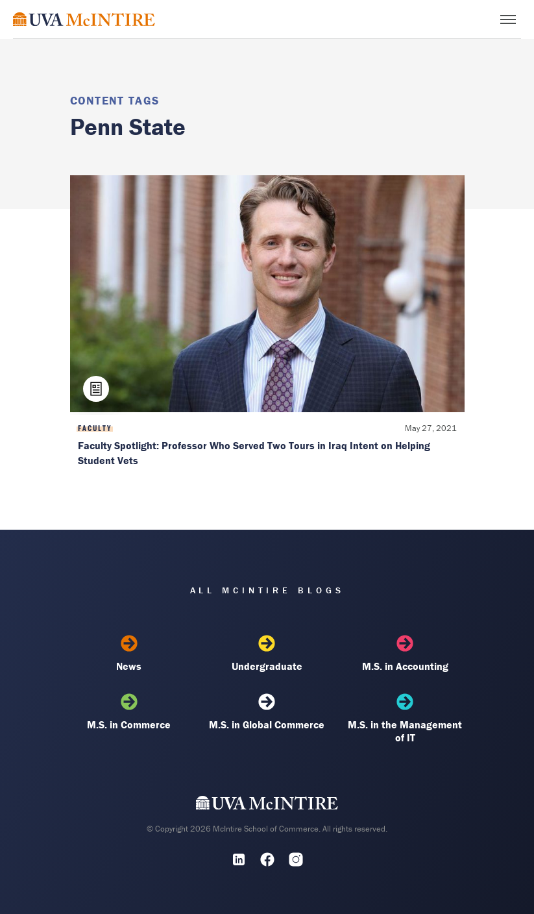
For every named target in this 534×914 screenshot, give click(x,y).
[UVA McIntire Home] (267, 805)
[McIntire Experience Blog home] (84, 19)
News (129, 654)
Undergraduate (267, 654)
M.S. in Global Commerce (267, 712)
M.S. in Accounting (405, 654)
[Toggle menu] (508, 19)
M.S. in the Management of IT (405, 718)
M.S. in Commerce (129, 712)
